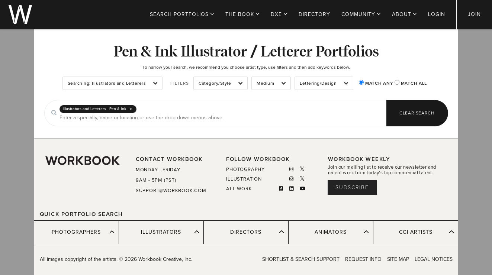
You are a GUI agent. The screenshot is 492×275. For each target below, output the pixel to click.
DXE (279, 14)
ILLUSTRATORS (170, 232)
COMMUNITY (361, 14)
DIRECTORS (257, 232)
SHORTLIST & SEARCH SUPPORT (301, 259)
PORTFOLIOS (182, 14)
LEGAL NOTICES (434, 259)
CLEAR (417, 113)
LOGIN (436, 14)
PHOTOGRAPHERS (83, 232)
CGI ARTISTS (426, 232)
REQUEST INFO (363, 259)
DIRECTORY (314, 14)
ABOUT (404, 14)
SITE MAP (398, 259)
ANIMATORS (342, 232)
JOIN (474, 14)
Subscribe (352, 187)
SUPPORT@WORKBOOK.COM (171, 191)
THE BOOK (242, 14)
